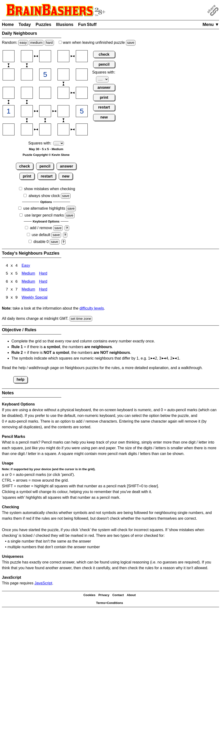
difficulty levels (91, 309)
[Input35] (82, 93)
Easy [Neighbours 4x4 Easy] (26, 266)
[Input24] (63, 74)
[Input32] (27, 93)
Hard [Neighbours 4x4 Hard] (43, 274)
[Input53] (45, 129)
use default (41, 235)
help (20, 380)
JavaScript (43, 584)
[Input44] (63, 111)
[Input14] (63, 56)
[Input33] (45, 93)
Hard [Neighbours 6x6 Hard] (43, 282)
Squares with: (39, 143)
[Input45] (82, 111)
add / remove (41, 228)
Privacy (103, 596)
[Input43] (45, 111)
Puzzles (43, 24)
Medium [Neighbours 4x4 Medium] (28, 274)
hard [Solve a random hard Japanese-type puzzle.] (49, 42)
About (131, 596)
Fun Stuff (87, 24)
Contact (118, 596)
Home (8, 24)
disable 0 (41, 242)
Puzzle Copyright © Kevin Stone (46, 155)
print (27, 176)
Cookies (89, 596)
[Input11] (8, 56)
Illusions (64, 24)
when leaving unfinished (97, 42)
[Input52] (27, 129)
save (130, 42)
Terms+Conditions (109, 603)
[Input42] (27, 111)
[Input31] (8, 93)
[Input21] (8, 74)
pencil (44, 166)
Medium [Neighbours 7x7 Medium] (28, 290)
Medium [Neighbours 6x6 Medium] (28, 282)
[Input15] (82, 56)
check (24, 166)
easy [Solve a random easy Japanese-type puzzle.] (23, 42)
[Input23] (45, 74)
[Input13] (45, 56)
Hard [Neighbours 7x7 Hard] (43, 290)
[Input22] (27, 74)
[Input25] (82, 74)
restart (47, 176)
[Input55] (82, 129)
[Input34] (63, 93)
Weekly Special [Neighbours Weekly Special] (35, 298)
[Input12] (27, 56)
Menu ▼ (210, 24)
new (65, 176)
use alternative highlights (44, 208)
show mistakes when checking (49, 189)
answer (66, 166)
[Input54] (63, 129)
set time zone (81, 319)
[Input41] (8, 111)
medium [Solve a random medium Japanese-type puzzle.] (36, 42)
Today (25, 24)
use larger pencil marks (44, 215)
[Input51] (8, 129)
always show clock (44, 196)
